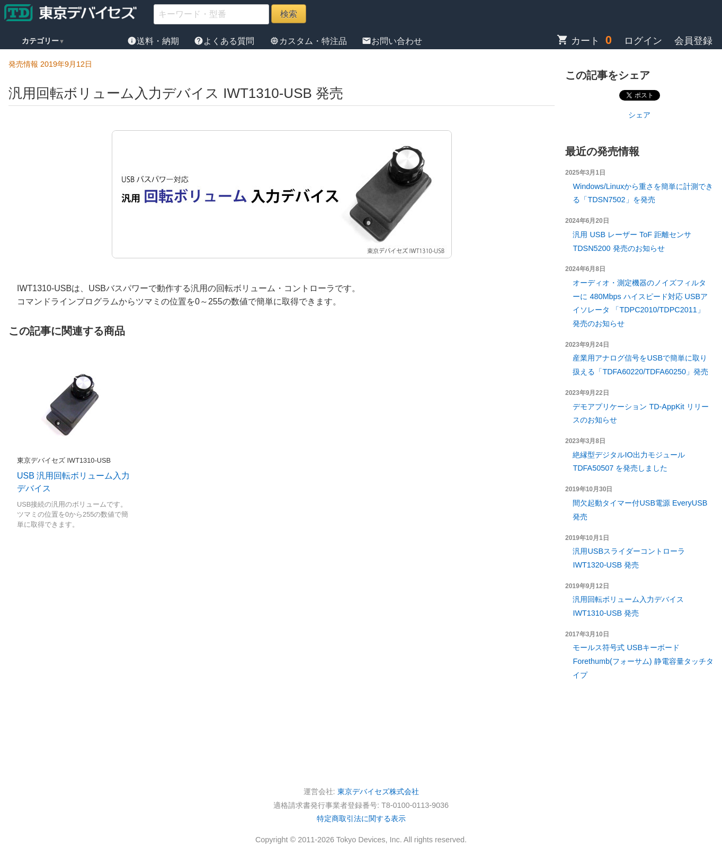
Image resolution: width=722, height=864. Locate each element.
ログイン (643, 40)
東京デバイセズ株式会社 (378, 791)
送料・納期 (154, 41)
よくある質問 (225, 41)
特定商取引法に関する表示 (361, 818)
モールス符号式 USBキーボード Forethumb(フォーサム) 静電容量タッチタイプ (643, 661)
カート (578, 40)
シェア (639, 115)
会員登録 (693, 40)
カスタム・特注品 (309, 41)
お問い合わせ (392, 41)
